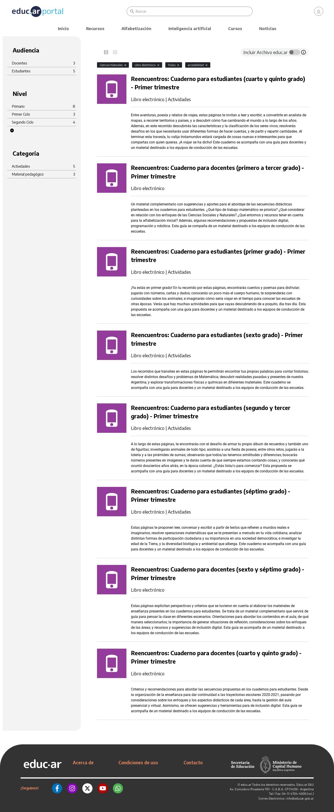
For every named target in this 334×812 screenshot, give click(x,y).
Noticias (267, 28)
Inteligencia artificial (189, 28)
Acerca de (83, 762)
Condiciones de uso (138, 762)
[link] (318, 11)
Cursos (235, 28)
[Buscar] (194, 11)
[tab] (106, 52)
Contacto (193, 762)
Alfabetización (136, 28)
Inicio (63, 28)
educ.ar (246, 784)
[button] (12, 130)
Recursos (95, 28)
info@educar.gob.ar (300, 798)
